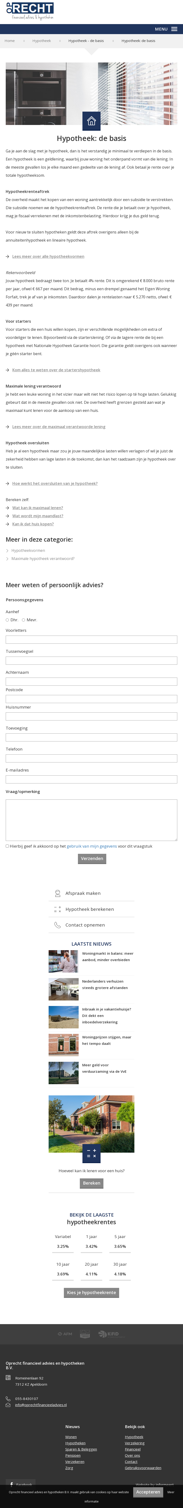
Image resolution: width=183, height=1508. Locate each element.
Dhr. (12, 619)
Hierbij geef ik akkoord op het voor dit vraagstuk (81, 846)
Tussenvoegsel (19, 651)
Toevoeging (17, 728)
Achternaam (17, 672)
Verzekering (135, 1443)
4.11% (91, 1274)
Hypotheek (41, 40)
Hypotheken (75, 1443)
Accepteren (148, 1492)
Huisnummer (18, 707)
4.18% (120, 1274)
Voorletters (16, 630)
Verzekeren (74, 1461)
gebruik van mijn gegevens (92, 846)
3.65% (120, 1246)
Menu (166, 29)
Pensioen (73, 1455)
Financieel (133, 1449)
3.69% (63, 1274)
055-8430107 (26, 1398)
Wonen (71, 1436)
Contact (131, 1461)
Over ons (132, 1455)
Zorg (69, 1467)
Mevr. (29, 619)
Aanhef (12, 611)
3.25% (63, 1246)
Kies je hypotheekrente (91, 1292)
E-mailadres (17, 770)
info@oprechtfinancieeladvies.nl (41, 1404)
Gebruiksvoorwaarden (143, 1467)
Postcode (14, 689)
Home (10, 40)
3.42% (91, 1246)
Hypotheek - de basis (86, 40)
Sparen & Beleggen (81, 1449)
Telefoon (14, 749)
